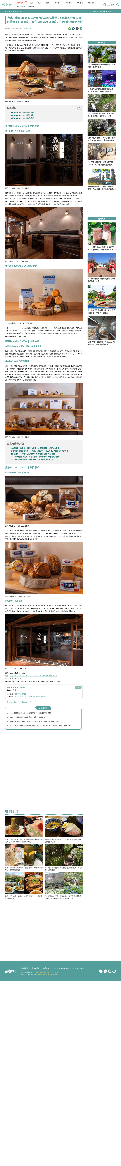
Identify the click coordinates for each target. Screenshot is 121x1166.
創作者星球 (21, 3)
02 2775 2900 (20, 694)
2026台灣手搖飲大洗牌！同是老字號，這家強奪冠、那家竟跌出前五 (34, 457)
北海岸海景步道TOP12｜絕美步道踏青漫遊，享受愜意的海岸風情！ (35, 721)
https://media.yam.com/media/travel (46, 972)
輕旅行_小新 (27, 28)
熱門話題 (21, 6)
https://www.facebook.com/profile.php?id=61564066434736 (33, 676)
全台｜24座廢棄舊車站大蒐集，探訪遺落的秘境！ (28, 717)
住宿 (48, 3)
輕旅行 (7, 5)
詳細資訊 (78, 687)
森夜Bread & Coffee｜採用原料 (22, 115)
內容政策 (46, 968)
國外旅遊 (80, 3)
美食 (40, 3)
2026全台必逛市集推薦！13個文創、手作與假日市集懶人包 (31, 459)
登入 (108, 5)
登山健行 (58, 3)
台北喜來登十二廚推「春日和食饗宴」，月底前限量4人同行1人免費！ (35, 448)
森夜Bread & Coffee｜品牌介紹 (22, 112)
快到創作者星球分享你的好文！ (103, 11)
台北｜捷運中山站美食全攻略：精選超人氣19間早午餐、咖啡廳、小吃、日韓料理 (40, 725)
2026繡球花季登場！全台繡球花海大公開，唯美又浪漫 (30, 713)
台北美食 (20, 11)
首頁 (6, 11)
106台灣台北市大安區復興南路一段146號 (30, 696)
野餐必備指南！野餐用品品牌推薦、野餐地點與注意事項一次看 (32, 454)
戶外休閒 (69, 3)
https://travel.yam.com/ (22, 702)
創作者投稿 (24, 968)
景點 (32, 3)
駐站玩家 (31, 6)
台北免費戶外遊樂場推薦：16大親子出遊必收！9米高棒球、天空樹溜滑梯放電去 (39, 451)
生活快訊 (91, 3)
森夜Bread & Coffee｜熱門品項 (22, 118)
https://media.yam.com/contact (47, 974)
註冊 (112, 5)
